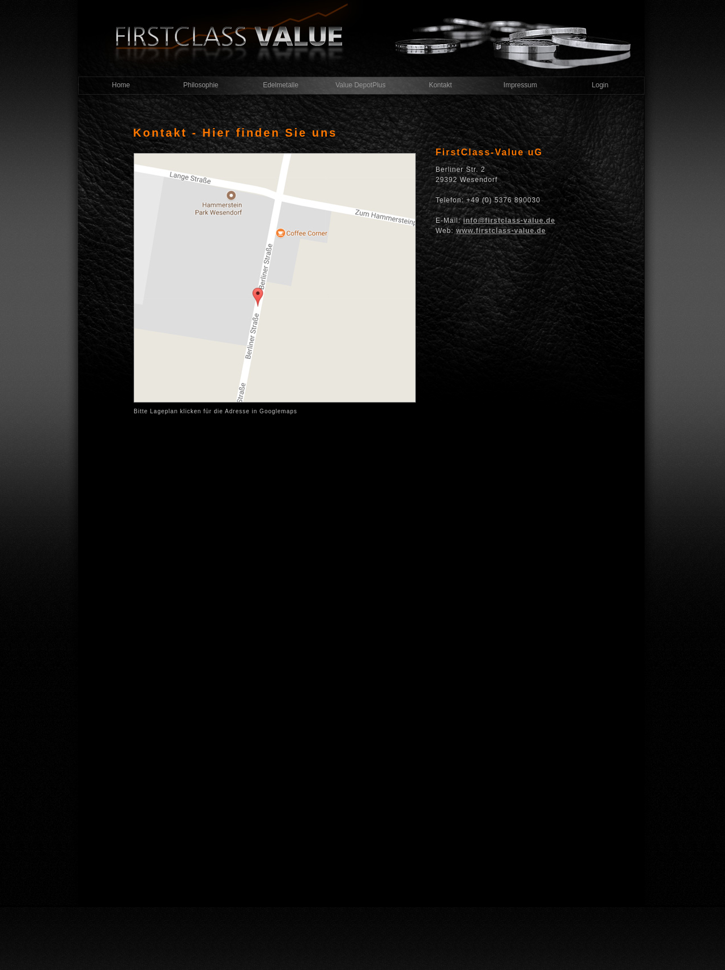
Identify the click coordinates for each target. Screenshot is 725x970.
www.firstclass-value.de (501, 231)
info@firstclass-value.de (509, 221)
